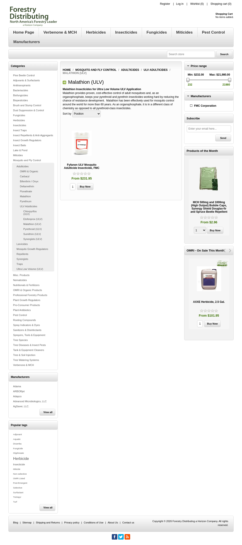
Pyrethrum (26, 201)
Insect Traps (20, 130)
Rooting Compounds (24, 320)
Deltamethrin (27, 186)
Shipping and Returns (48, 522)
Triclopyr (17, 497)
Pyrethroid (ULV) (32, 229)
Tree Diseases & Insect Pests (29, 345)
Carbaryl (24, 176)
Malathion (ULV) (32, 224)
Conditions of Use (93, 522)
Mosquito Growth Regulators (32, 249)
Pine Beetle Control (24, 75)
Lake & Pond (20, 150)
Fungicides (19, 115)
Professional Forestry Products (30, 295)
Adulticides (23, 166)
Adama (17, 386)
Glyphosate (18, 453)
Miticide (16, 469)
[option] (209, 198)
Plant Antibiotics (22, 310)
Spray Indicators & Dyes (26, 325)
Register (165, 3)
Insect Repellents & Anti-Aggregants (33, 135)
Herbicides (19, 120)
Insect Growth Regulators (27, 140)
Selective (17, 487)
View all (47, 412)
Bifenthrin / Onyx (29, 181)
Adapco (17, 396)
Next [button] (230, 250)
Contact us (128, 522)
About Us (113, 522)
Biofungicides (20, 95)
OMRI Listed (19, 478)
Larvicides (22, 244)
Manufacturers (201, 96)
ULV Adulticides (28, 206)
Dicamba (17, 444)
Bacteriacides (20, 90)
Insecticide (19, 464)
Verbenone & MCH (23, 365)
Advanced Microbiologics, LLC (30, 401)
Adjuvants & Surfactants (26, 80)
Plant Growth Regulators (26, 300)
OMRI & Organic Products (27, 290)
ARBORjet (19, 391)
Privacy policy (71, 522)
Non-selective (20, 474)
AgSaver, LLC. (21, 406)
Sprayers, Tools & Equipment (29, 335)
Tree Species (20, 340)
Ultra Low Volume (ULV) (30, 269)
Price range (199, 66)
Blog (15, 522)
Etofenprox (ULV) (32, 219)
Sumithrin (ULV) (32, 234)
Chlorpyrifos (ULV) (30, 212)
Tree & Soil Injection (24, 355)
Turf (15, 502)
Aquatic (17, 439)
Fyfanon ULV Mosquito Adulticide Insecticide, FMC (81, 166)
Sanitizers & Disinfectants (27, 330)
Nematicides (20, 280)
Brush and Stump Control (27, 105)
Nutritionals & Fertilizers (26, 285)
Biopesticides (20, 100)
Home (67, 70)
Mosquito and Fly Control (27, 160)
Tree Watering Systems (26, 360)
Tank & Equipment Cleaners (28, 350)
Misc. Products (21, 275)
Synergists (22, 259)
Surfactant (18, 492)
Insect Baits (19, 145)
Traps (20, 264)
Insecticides (19, 125)
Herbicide (21, 458)
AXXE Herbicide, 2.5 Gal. (209, 301)
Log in (179, 3)
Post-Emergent (20, 483)
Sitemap (27, 522)
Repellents (22, 254)
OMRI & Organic (29, 171)
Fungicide (18, 448)
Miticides (18, 155)
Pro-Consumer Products (26, 305)
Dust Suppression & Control (28, 110)
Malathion (25, 196)
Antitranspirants (21, 85)
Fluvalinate (26, 191)
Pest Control (20, 315)
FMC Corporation (205, 105)
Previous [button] (224, 250)
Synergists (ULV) (32, 239)
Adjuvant (17, 434)
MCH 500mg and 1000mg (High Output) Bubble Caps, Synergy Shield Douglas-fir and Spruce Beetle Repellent (209, 207)
